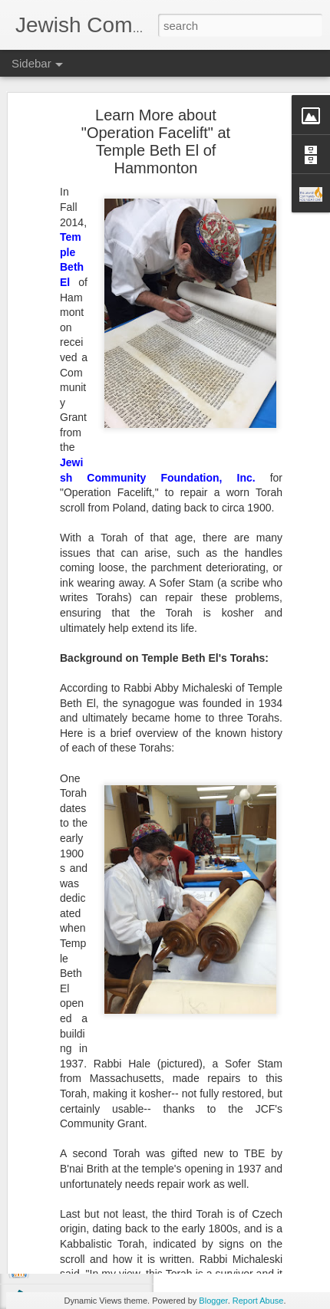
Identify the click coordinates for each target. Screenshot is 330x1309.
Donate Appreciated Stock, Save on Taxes (124, 1163)
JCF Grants (246, 1188)
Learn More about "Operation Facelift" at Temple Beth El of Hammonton (155, 82)
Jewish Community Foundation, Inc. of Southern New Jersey (242, 1156)
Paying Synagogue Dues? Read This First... (127, 1094)
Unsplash (276, 1104)
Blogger (213, 1300)
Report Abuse (258, 1300)
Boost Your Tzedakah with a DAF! (106, 1128)
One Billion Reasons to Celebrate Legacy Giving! (137, 1266)
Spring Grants (242, 1201)
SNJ (289, 1188)
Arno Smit (230, 1104)
